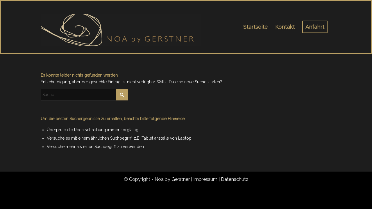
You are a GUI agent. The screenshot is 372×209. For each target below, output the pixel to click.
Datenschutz (234, 179)
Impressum (205, 179)
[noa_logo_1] (121, 27)
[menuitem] (255, 27)
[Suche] (84, 94)
